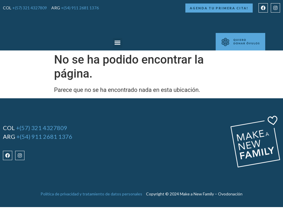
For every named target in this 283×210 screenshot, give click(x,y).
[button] (117, 43)
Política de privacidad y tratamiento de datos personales (91, 193)
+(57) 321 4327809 (29, 7)
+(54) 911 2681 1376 (80, 7)
